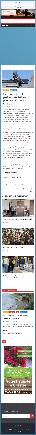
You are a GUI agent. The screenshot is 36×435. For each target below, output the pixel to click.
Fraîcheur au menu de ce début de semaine (15, 185)
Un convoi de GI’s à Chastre (13, 247)
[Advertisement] (18, 46)
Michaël (13, 106)
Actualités (6, 90)
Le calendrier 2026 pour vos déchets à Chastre (15, 317)
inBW (18, 312)
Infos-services (13, 90)
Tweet (5, 177)
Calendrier (12, 312)
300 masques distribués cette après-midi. (17, 219)
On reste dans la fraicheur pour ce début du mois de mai (18, 190)
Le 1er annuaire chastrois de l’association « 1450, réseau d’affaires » (17, 277)
